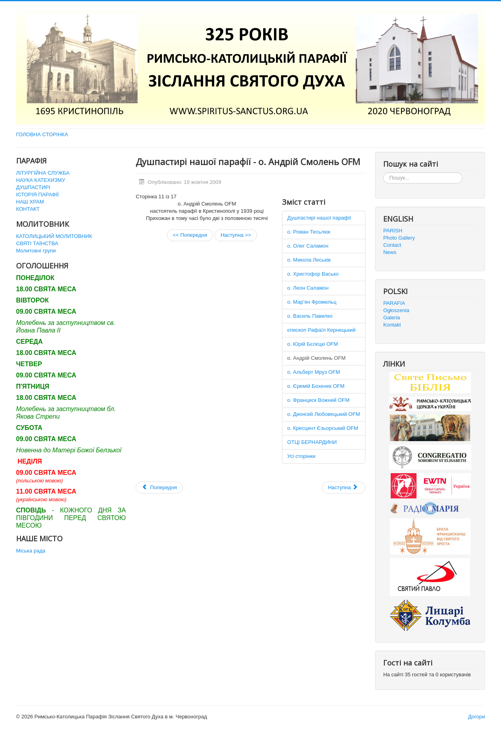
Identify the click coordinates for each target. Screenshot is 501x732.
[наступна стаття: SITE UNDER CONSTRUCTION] (343, 488)
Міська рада (30, 551)
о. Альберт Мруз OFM (313, 372)
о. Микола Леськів (309, 260)
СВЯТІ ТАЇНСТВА (37, 243)
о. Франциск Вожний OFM (318, 400)
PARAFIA (394, 303)
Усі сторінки (301, 456)
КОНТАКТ (28, 209)
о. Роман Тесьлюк (308, 232)
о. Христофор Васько (313, 274)
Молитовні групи (36, 251)
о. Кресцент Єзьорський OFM (322, 428)
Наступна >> (236, 235)
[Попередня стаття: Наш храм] (159, 488)
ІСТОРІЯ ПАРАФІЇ (37, 195)
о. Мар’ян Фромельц (312, 302)
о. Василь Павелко (310, 316)
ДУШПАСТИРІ (33, 187)
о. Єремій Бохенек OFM (316, 386)
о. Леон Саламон (308, 288)
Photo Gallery (399, 238)
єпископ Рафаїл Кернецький (321, 330)
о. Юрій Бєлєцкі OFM (312, 344)
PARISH (392, 231)
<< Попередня (190, 235)
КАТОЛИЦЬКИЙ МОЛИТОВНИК (54, 236)
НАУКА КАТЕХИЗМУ (40, 180)
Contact (392, 245)
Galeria (391, 318)
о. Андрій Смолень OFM (316, 358)
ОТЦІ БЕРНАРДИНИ (312, 442)
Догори (476, 717)
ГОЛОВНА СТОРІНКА (42, 134)
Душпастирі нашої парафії (319, 218)
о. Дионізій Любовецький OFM (323, 414)
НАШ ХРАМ (30, 202)
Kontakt (392, 325)
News (389, 252)
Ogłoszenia (396, 310)
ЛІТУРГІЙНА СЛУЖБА (42, 173)
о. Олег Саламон (308, 246)
